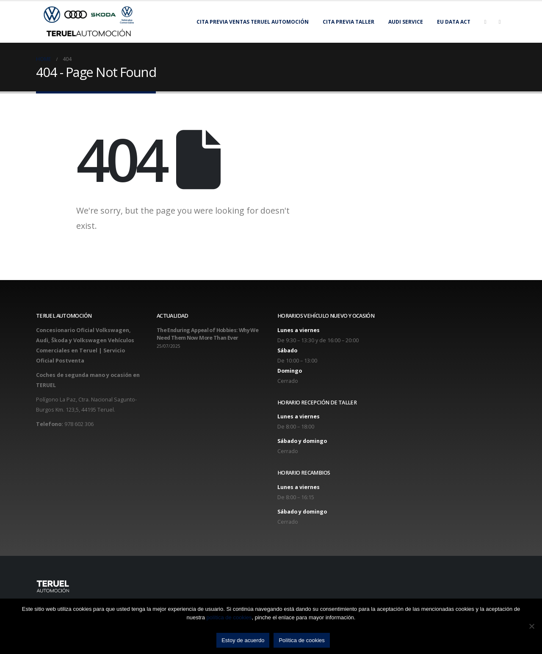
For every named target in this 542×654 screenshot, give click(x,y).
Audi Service (405, 21)
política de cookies (229, 617)
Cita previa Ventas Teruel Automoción (252, 21)
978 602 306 (79, 424)
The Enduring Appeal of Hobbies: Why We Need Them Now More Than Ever (207, 334)
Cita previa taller (348, 21)
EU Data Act (453, 21)
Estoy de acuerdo (242, 640)
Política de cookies (301, 640)
